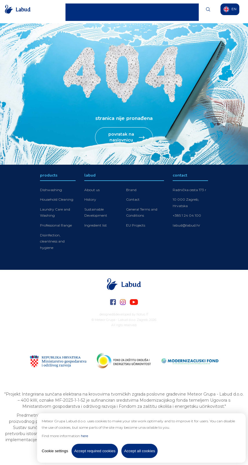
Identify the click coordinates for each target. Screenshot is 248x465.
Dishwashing (51, 190)
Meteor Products (127, 11)
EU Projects (135, 225)
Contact (189, 11)
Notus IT (142, 314)
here (84, 436)
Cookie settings (55, 451)
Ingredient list (95, 225)
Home (70, 11)
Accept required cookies (94, 451)
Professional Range (56, 225)
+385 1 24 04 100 (187, 215)
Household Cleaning (56, 199)
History (90, 199)
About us (92, 190)
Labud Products (94, 11)
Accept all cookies (139, 451)
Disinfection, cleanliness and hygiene (52, 241)
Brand (131, 190)
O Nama (169, 11)
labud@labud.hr (186, 225)
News (151, 11)
